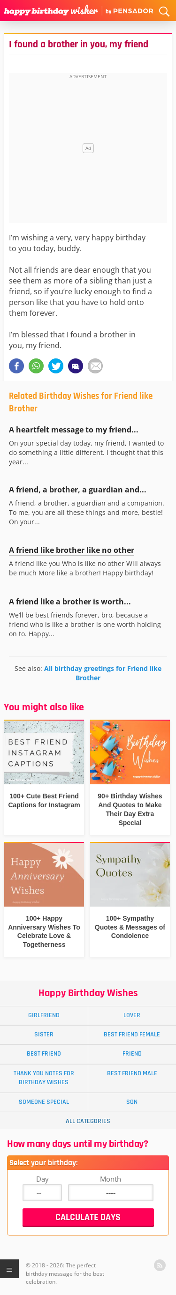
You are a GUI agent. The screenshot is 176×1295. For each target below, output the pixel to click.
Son (132, 1102)
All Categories (88, 1121)
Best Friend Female (132, 1034)
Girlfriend (44, 1015)
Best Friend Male (132, 1073)
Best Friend (44, 1053)
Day (42, 1178)
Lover (131, 1015)
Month (110, 1178)
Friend (132, 1053)
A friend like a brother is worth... (70, 601)
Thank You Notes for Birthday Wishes (44, 1078)
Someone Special (44, 1102)
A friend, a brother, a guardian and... (77, 489)
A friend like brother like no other (71, 550)
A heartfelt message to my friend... (73, 429)
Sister (44, 1034)
